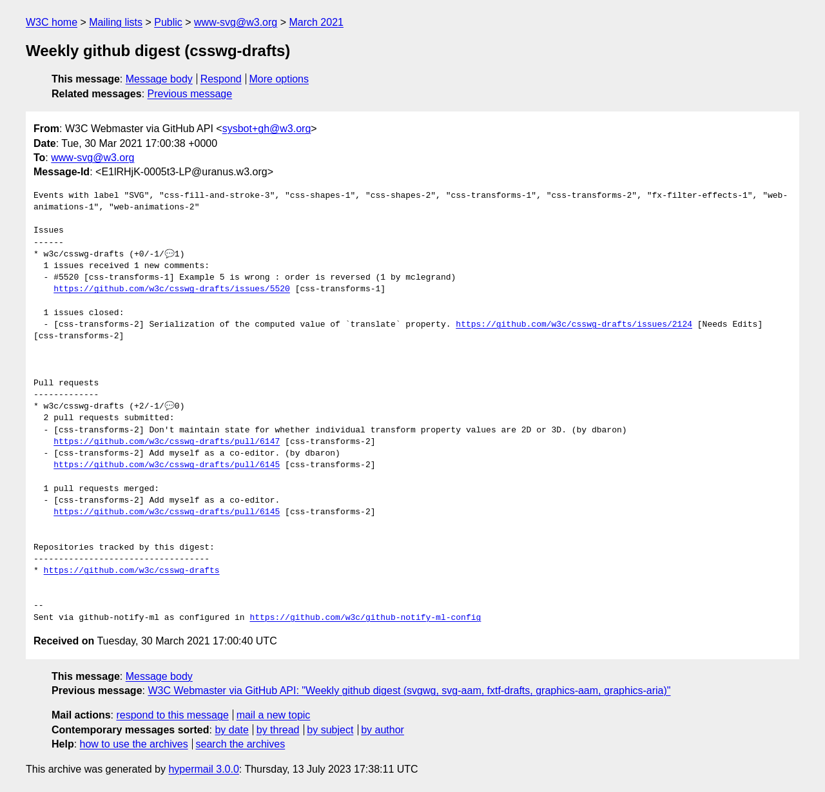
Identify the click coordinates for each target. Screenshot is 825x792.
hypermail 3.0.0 (203, 769)
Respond (221, 78)
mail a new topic (274, 715)
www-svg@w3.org (235, 22)
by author (382, 729)
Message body (159, 78)
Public (168, 22)
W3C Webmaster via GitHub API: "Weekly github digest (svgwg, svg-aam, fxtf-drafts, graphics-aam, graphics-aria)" (409, 690)
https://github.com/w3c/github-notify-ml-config (365, 618)
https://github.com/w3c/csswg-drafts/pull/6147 (166, 442)
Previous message (190, 93)
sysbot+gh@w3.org (266, 128)
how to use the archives (134, 744)
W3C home (51, 22)
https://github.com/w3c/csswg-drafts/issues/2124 (574, 325)
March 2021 (316, 22)
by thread (278, 729)
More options (279, 78)
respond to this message (172, 715)
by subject (330, 729)
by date (231, 729)
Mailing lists (115, 22)
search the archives (241, 744)
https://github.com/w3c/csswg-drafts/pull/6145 (166, 465)
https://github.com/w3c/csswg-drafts (132, 571)
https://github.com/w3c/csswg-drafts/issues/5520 (171, 289)
